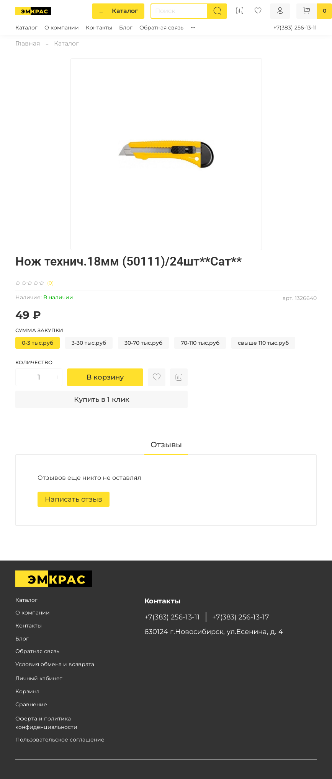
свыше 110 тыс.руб (263, 342)
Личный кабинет (38, 678)
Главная (27, 43)
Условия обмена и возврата (54, 664)
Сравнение (31, 704)
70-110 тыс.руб (200, 342)
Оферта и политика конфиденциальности (46, 722)
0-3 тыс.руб (37, 342)
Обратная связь (161, 27)
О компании (61, 27)
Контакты (99, 27)
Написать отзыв (73, 499)
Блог (125, 27)
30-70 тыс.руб (143, 342)
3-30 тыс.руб (89, 342)
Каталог (118, 11)
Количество (33, 362)
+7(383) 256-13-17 (240, 617)
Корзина (27, 691)
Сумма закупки (39, 330)
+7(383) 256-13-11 (295, 27)
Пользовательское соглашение (60, 739)
